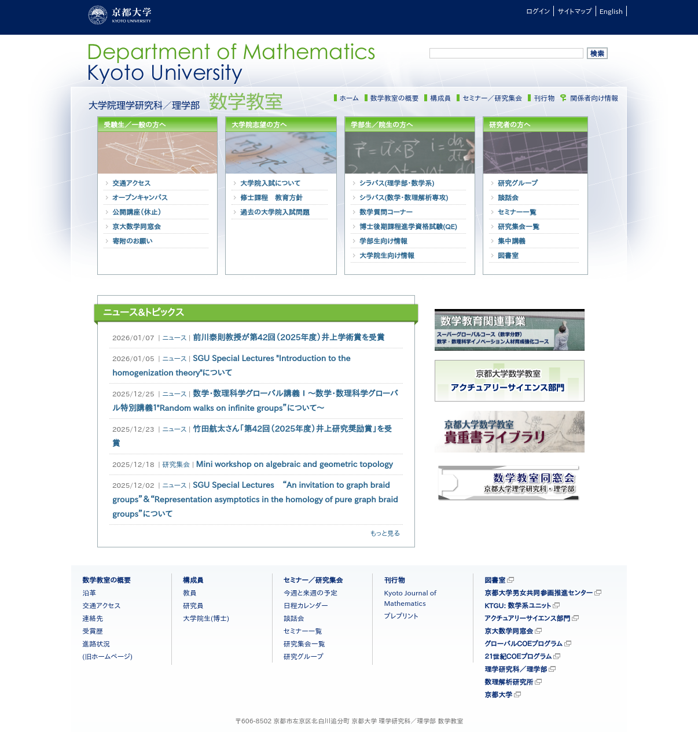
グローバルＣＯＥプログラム (523, 643)
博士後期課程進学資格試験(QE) (408, 226)
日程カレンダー (306, 605)
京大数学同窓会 (136, 226)
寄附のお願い (132, 240)
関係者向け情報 (594, 97)
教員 (190, 592)
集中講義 (512, 240)
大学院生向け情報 (386, 255)
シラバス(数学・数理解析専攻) (403, 197)
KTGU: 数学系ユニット (517, 605)
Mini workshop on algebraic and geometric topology (294, 464)
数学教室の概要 (394, 97)
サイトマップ (574, 11)
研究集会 (176, 464)
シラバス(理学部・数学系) (396, 182)
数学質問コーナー (386, 211)
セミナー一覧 (517, 211)
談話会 (508, 197)
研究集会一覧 (518, 226)
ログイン (538, 11)
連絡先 (92, 618)
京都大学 (498, 694)
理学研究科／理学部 (515, 668)
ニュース (174, 337)
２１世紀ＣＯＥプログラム (518, 656)
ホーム (349, 97)
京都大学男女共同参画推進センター (538, 592)
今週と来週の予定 (310, 592)
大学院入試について (270, 182)
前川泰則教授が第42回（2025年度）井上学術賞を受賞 (289, 337)
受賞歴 (92, 630)
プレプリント (401, 615)
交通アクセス (131, 182)
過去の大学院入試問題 (275, 211)
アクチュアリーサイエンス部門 (527, 618)
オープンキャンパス (140, 197)
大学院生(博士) (206, 618)
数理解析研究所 (508, 681)
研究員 (193, 605)
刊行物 (544, 97)
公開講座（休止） (136, 211)
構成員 (440, 97)
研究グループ (518, 182)
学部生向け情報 (383, 240)
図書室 (508, 255)
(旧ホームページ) (107, 656)
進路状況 (96, 643)
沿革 (89, 592)
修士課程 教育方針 (271, 197)
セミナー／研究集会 (492, 97)
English (611, 11)
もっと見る (385, 532)
